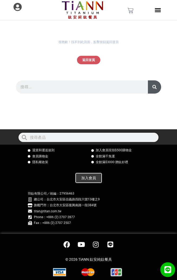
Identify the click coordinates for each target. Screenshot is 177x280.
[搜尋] (154, 87)
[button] (167, 269)
